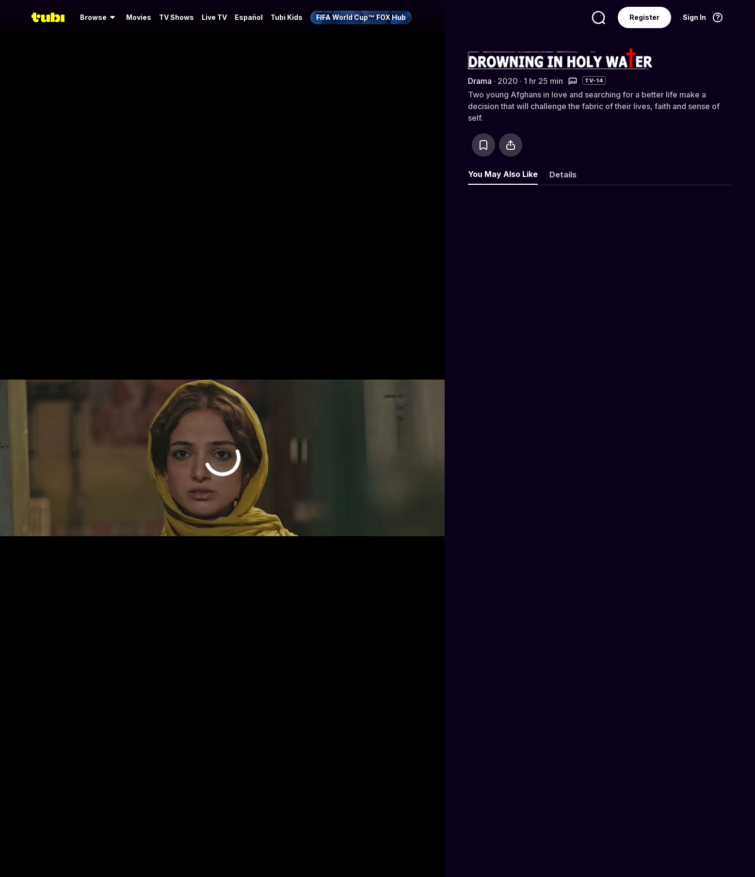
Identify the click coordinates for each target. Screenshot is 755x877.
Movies (138, 17)
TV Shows (176, 17)
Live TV (214, 17)
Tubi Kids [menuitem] (287, 17)
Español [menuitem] (249, 17)
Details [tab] (563, 174)
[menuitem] (99, 17)
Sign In (694, 17)
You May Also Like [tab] (503, 174)
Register (644, 17)
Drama (480, 81)
